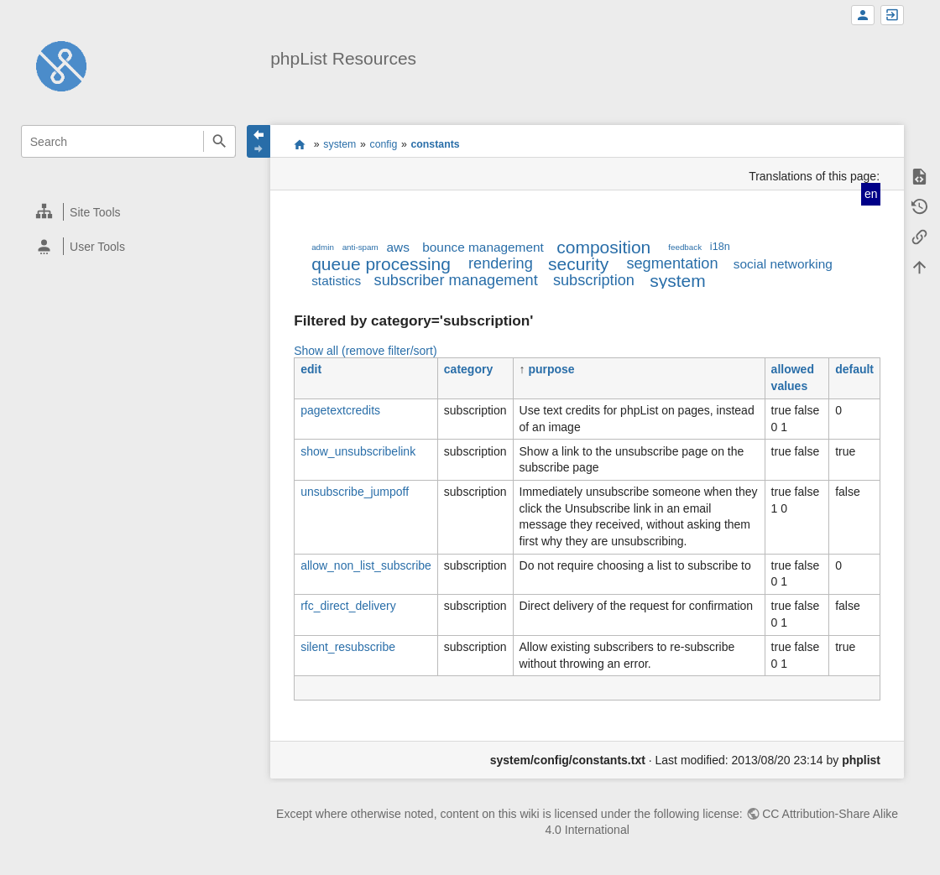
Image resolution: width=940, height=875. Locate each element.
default (854, 369)
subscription (593, 280)
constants (434, 144)
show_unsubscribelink (357, 451)
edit (310, 369)
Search (219, 141)
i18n (720, 247)
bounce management (483, 247)
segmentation (672, 263)
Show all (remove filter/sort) (365, 350)
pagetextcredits (340, 410)
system (339, 144)
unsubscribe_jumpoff (354, 491)
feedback (685, 247)
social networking (783, 264)
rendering (500, 263)
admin (322, 247)
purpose (551, 369)
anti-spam (360, 247)
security (578, 263)
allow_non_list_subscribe (365, 565)
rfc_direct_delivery (348, 605)
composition (603, 247)
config (383, 144)
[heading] (129, 211)
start (300, 144)
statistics (336, 280)
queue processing (381, 263)
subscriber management (456, 280)
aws (397, 247)
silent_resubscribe (347, 647)
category (468, 369)
